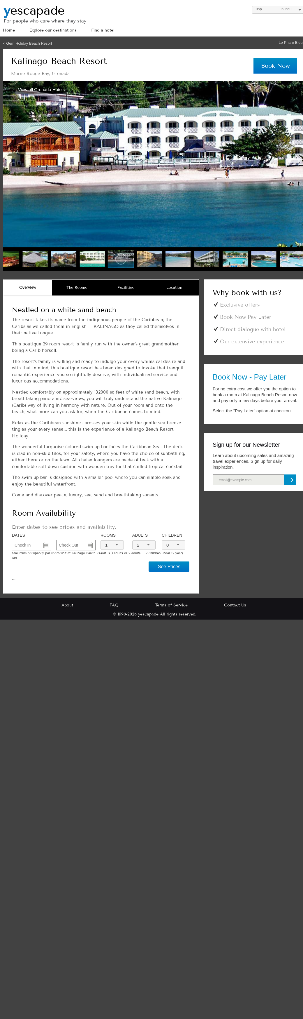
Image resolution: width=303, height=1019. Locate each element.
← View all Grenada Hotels (39, 89)
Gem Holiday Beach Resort (29, 43)
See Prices (169, 566)
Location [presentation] (174, 287)
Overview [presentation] (27, 287)
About (67, 605)
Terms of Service (171, 605)
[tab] (27, 287)
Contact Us (235, 605)
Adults (140, 535)
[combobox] (112, 545)
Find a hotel (102, 30)
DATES (18, 535)
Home (9, 30)
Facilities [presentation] (125, 287)
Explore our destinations (53, 30)
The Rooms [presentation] (76, 287)
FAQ (114, 605)
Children (172, 535)
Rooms (108, 535)
